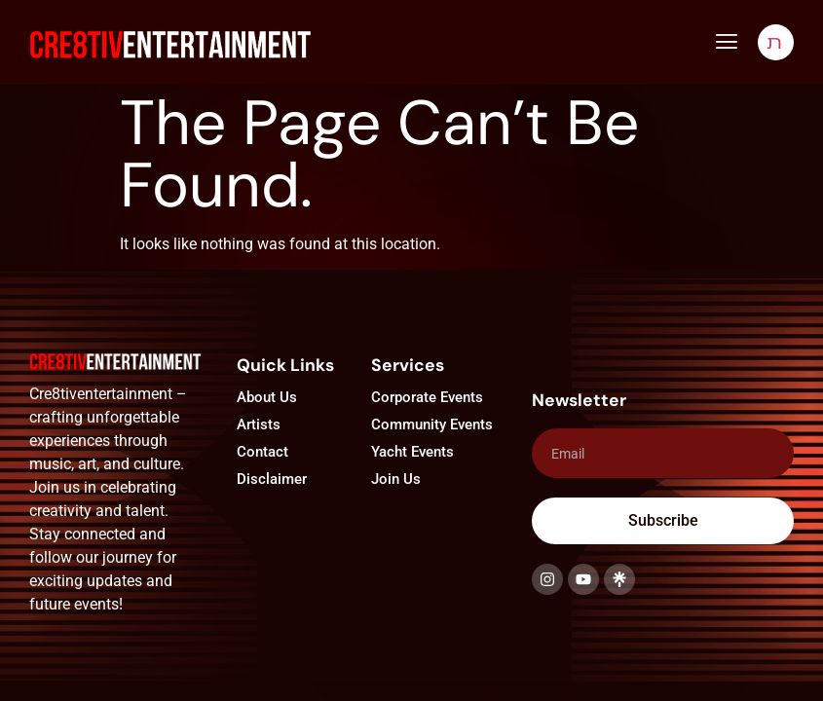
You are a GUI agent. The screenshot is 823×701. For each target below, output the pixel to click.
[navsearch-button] (776, 42)
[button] (726, 41)
